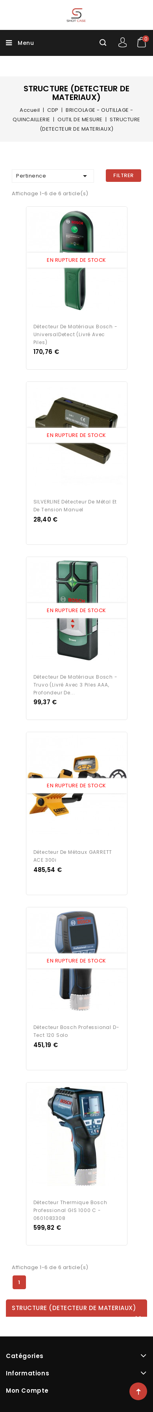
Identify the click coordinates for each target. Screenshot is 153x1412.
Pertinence (53, 176)
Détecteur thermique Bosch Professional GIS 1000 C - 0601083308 (70, 1210)
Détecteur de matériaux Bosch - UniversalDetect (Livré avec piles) (75, 334)
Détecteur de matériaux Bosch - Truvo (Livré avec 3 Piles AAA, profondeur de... (75, 685)
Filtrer (123, 175)
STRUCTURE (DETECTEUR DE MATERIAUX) (74, 1308)
